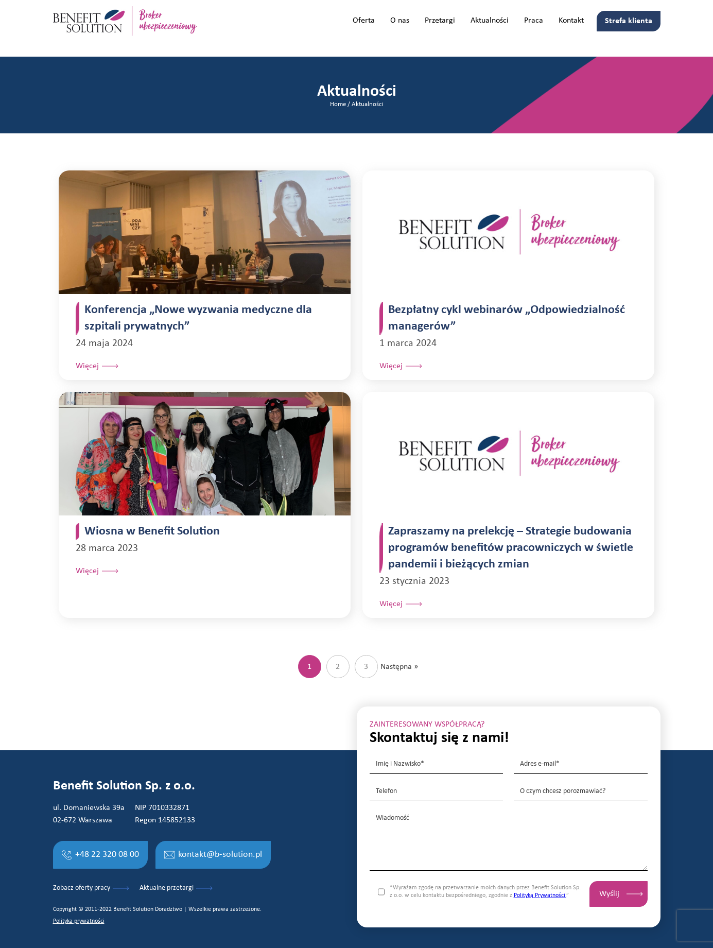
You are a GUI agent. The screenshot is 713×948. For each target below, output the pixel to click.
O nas (399, 20)
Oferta (364, 20)
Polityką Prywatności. (540, 895)
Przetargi (440, 20)
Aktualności (490, 20)
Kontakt (571, 20)
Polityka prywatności (79, 921)
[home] (125, 21)
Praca (533, 20)
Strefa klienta (628, 21)
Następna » (399, 667)
